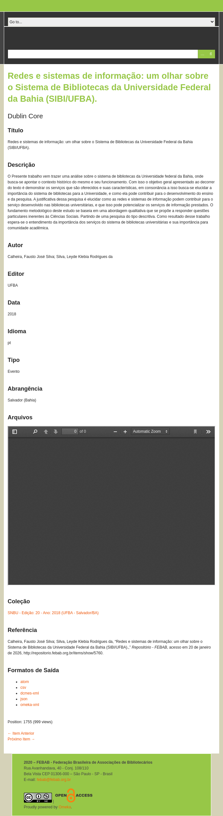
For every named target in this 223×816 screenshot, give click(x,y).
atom (24, 682)
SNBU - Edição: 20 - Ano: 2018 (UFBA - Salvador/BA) (53, 613)
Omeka (65, 807)
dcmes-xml (29, 693)
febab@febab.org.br (54, 779)
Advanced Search (202, 54)
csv (23, 687)
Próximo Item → (21, 739)
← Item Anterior (21, 733)
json (23, 699)
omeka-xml (29, 704)
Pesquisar (210, 54)
